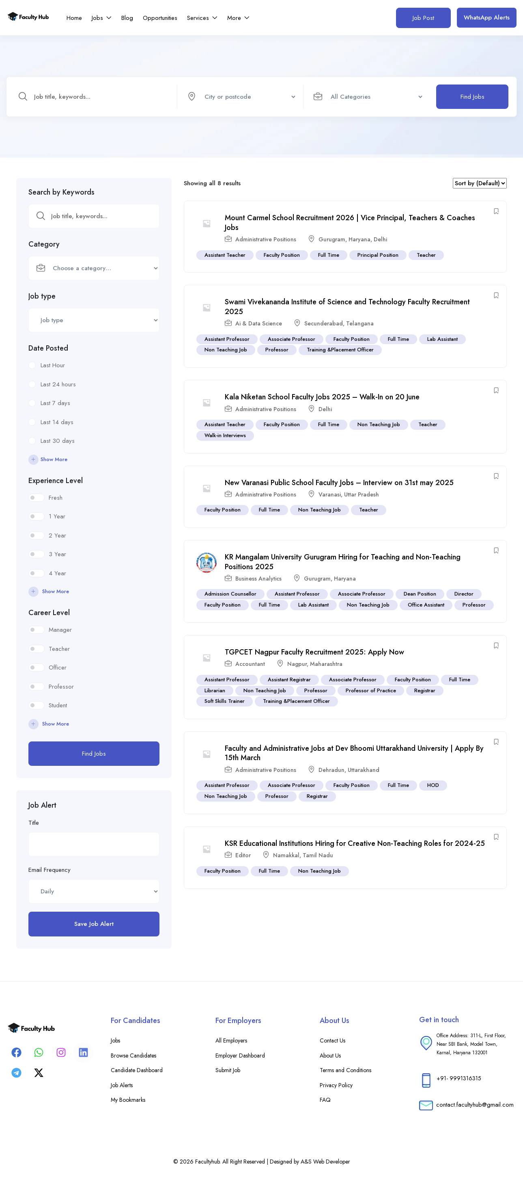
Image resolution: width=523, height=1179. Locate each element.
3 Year (57, 554)
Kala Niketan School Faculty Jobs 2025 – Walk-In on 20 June (322, 397)
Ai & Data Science (258, 323)
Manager (60, 629)
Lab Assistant (442, 339)
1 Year (57, 516)
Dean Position (420, 594)
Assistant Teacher (224, 255)
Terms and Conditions (345, 1070)
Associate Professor (291, 339)
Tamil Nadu (318, 856)
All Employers (231, 1040)
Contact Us (332, 1040)
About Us (330, 1055)
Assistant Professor (227, 339)
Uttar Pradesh (361, 494)
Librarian (214, 690)
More (238, 17)
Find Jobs (472, 96)
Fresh (55, 497)
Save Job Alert (94, 923)
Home (74, 17)
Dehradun (331, 770)
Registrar (424, 690)
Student (58, 705)
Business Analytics (258, 578)
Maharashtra (326, 664)
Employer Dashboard (240, 1055)
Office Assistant (426, 605)
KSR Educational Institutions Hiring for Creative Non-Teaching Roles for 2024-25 (355, 843)
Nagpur (297, 664)
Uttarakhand (363, 770)
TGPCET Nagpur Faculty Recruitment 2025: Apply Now (314, 652)
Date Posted (48, 348)
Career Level (49, 612)
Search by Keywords (61, 192)
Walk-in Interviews (225, 435)
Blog (127, 17)
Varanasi (330, 494)
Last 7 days (55, 403)
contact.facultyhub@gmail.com (475, 1104)
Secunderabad (323, 323)
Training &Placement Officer (340, 350)
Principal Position (377, 255)
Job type (42, 296)
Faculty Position (282, 255)
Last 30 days (58, 440)
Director (463, 594)
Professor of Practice (371, 690)
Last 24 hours (58, 384)
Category (44, 244)
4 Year (57, 573)
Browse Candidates (133, 1055)
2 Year (57, 535)
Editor (243, 856)
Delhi (380, 239)
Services (202, 17)
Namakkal (286, 856)
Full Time (328, 255)
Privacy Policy (336, 1085)
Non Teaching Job (225, 350)
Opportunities (160, 17)
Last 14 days (57, 422)
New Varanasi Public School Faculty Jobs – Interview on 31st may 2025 (339, 482)
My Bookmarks (128, 1100)
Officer (58, 667)
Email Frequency (49, 869)
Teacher (59, 648)
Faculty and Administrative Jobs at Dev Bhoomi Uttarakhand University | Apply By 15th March (354, 753)
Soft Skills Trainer (224, 701)
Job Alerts (122, 1085)
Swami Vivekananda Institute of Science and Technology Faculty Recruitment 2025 (347, 307)
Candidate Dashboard (137, 1070)
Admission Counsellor (230, 594)
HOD (433, 785)
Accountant (250, 664)
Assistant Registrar (289, 679)
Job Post (423, 17)
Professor (61, 686)
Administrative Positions (265, 239)
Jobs (102, 17)
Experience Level (55, 480)
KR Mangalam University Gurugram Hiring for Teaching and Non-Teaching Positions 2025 (343, 562)
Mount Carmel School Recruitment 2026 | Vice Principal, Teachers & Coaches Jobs (350, 223)
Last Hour (53, 365)
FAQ (325, 1100)
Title (33, 822)
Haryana (359, 239)
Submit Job (227, 1070)
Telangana (360, 323)
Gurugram (332, 239)
